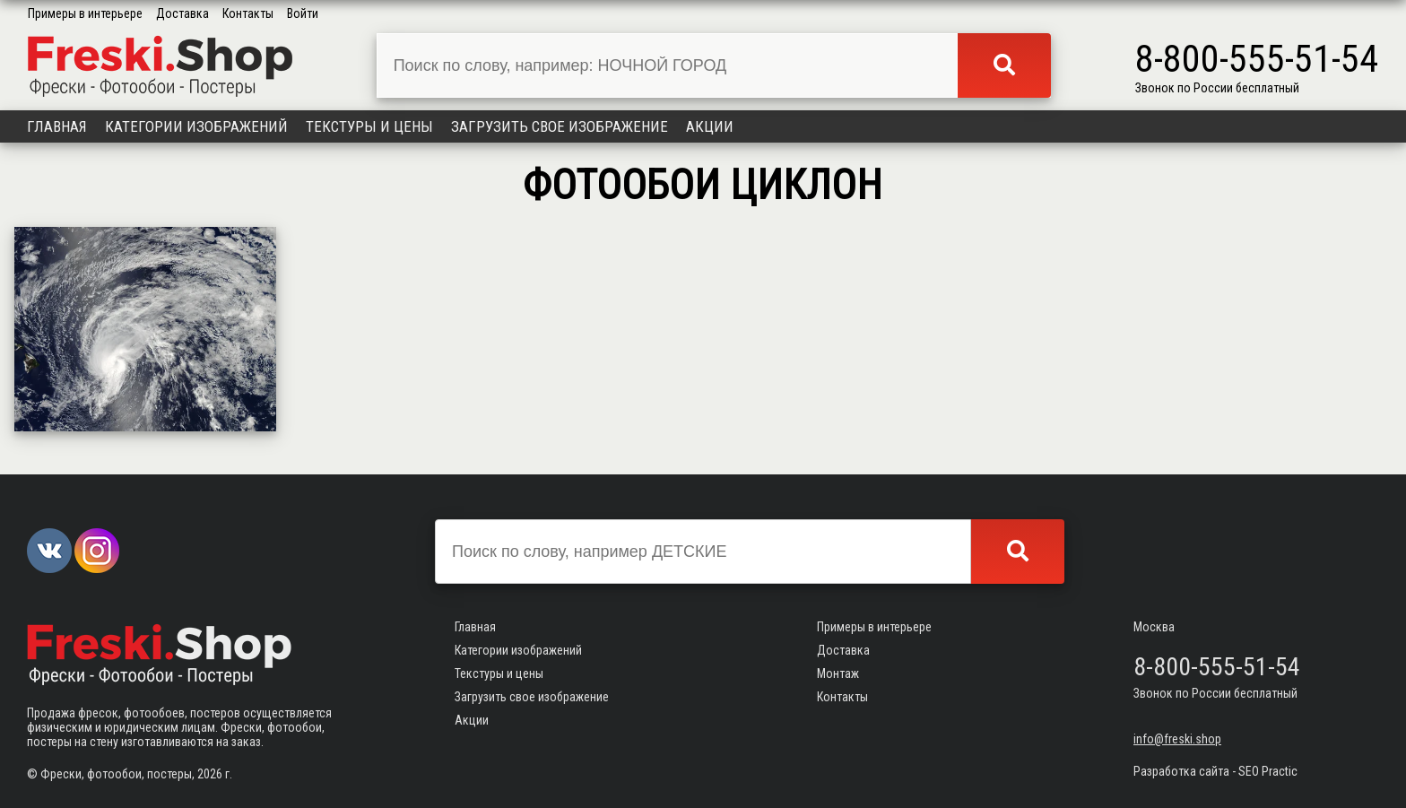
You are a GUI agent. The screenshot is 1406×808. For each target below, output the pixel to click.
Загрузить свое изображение (559, 126)
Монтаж (838, 673)
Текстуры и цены (369, 126)
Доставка (182, 13)
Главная (57, 126)
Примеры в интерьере (85, 13)
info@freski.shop (1177, 739)
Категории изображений (196, 126)
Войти (302, 13)
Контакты (247, 13)
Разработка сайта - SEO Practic (1215, 771)
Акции (709, 126)
